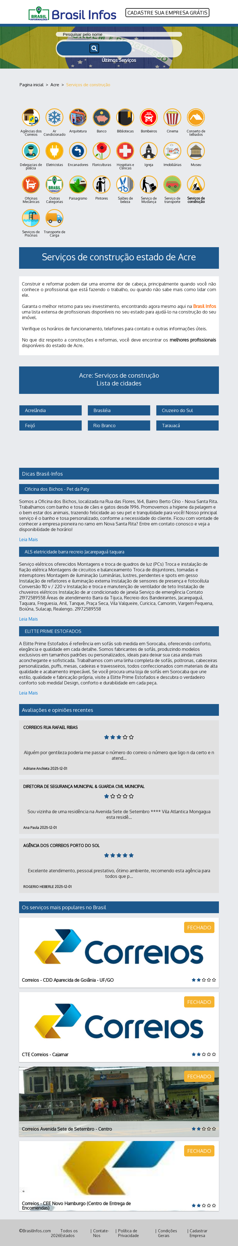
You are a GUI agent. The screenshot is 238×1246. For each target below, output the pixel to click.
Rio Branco (104, 424)
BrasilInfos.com (37, 1230)
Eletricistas (54, 153)
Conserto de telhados (196, 121)
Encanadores (78, 153)
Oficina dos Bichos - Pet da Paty (57, 488)
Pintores (102, 187)
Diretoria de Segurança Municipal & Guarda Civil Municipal (84, 785)
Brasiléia (101, 409)
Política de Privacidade (128, 1232)
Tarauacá (170, 424)
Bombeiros (149, 119)
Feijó (29, 424)
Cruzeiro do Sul (177, 409)
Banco (102, 119)
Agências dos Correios (31, 121)
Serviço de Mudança (149, 189)
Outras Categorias (54, 189)
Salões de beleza (125, 189)
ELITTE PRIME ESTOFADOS (53, 630)
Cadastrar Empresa (198, 1232)
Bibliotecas (125, 119)
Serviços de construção (196, 189)
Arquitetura (78, 119)
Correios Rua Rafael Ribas (50, 726)
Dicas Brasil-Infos (42, 473)
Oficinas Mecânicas (31, 189)
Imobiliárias (172, 153)
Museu (196, 153)
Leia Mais (28, 538)
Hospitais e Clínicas (125, 155)
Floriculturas (101, 153)
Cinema (172, 119)
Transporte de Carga (54, 222)
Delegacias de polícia (31, 155)
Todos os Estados (69, 1232)
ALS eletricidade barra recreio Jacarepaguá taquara (74, 551)
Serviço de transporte (172, 189)
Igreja (149, 153)
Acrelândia (35, 409)
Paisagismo (78, 187)
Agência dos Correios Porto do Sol (61, 844)
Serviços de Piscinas (31, 222)
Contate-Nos (101, 1232)
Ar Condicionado (54, 121)
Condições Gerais (167, 1232)
